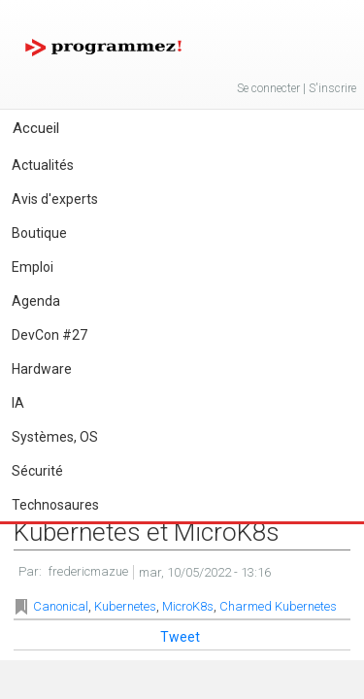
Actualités (43, 165)
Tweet (180, 637)
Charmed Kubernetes (278, 606)
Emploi (32, 267)
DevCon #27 (49, 335)
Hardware (42, 369)
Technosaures (55, 505)
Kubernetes (125, 606)
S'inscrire (332, 88)
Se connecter (268, 88)
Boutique (39, 233)
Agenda (36, 301)
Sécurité (37, 471)
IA (18, 403)
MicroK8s (188, 606)
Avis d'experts (55, 199)
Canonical (60, 606)
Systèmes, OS (55, 437)
